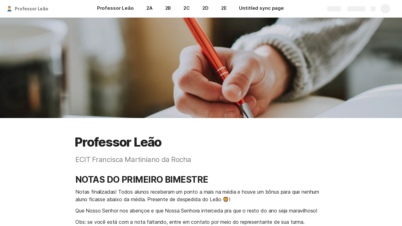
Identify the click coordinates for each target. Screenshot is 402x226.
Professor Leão (31, 8)
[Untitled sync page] (261, 9)
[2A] (149, 9)
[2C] (186, 9)
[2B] (168, 9)
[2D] (205, 9)
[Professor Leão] (115, 9)
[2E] (224, 9)
